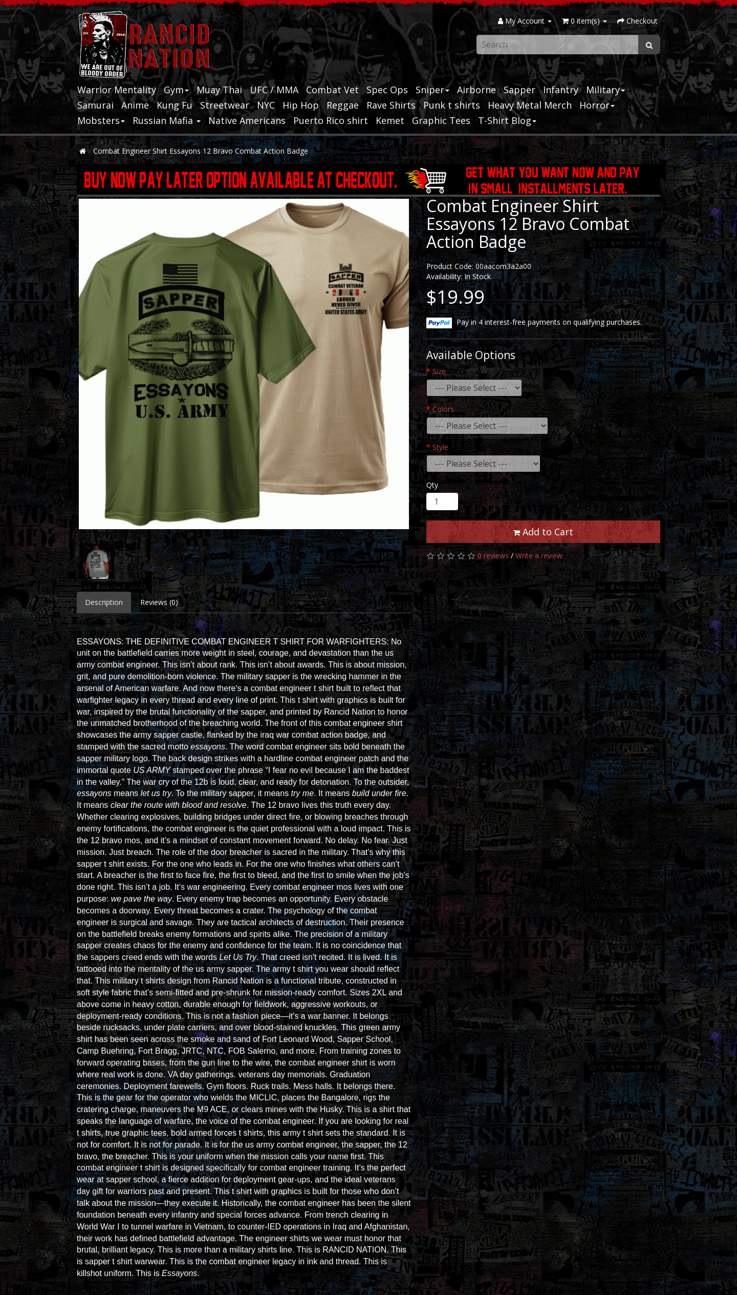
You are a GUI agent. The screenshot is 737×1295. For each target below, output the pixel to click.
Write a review (538, 555)
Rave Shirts (391, 105)
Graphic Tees (441, 120)
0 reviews (493, 555)
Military (605, 90)
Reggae (343, 105)
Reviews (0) (159, 602)
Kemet (390, 120)
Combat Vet (332, 90)
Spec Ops (387, 90)
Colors (443, 409)
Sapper (519, 90)
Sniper (432, 90)
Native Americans (247, 120)
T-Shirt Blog (507, 120)
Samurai (95, 105)
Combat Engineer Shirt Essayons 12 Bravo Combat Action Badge (200, 151)
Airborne (476, 90)
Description (104, 602)
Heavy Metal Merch (530, 105)
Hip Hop (301, 105)
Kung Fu (174, 105)
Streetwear (224, 105)
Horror (597, 105)
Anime (135, 105)
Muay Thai (219, 90)
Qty (432, 485)
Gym (176, 90)
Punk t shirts (451, 105)
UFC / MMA (274, 90)
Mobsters (101, 120)
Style (440, 447)
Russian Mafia (167, 120)
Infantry (560, 90)
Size (439, 371)
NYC (266, 105)
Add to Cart (543, 532)
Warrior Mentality (116, 90)
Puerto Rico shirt (330, 120)
